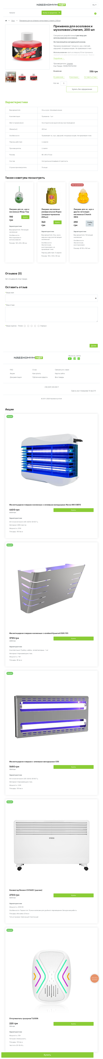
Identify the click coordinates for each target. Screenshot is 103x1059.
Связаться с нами (62, 373)
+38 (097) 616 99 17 (51, 390)
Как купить (36, 376)
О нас (34, 373)
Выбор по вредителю (50, 13)
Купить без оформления (75, 90)
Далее (93, 349)
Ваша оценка (11, 329)
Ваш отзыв (10, 306)
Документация (16, 380)
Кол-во (56, 83)
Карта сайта (60, 376)
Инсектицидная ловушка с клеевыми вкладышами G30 (34, 764)
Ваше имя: (10, 294)
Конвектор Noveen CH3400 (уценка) (26, 893)
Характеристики (16, 103)
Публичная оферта (39, 380)
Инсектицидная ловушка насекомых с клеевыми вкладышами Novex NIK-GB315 (45, 508)
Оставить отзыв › (91, 77)
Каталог (13, 13)
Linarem (70, 64)
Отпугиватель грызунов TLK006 (23, 1021)
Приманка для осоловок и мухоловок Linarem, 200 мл (40, 21)
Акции (12, 376)
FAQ (11, 373)
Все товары (59, 380)
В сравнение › (59, 77)
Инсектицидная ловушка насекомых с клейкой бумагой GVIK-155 (38, 636)
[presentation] (25, 338)
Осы (13, 21)
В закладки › (74, 77)
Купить (47, 1055)
